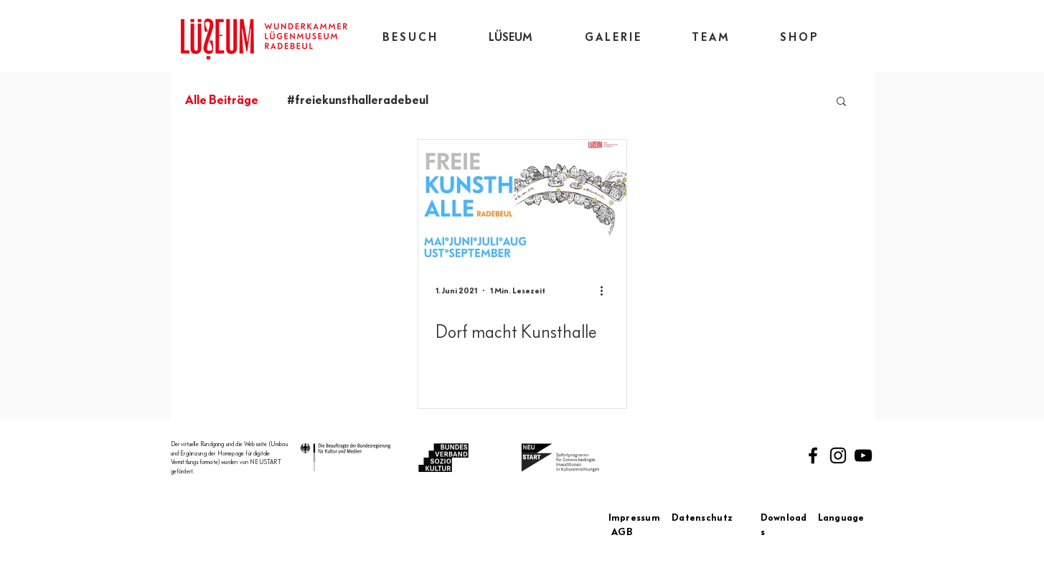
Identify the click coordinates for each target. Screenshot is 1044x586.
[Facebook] (813, 455)
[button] (841, 102)
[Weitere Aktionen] (607, 290)
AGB (621, 532)
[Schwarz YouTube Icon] (863, 455)
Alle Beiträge (221, 99)
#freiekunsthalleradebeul (357, 99)
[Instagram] (838, 455)
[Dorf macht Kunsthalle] (522, 199)
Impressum (640, 518)
